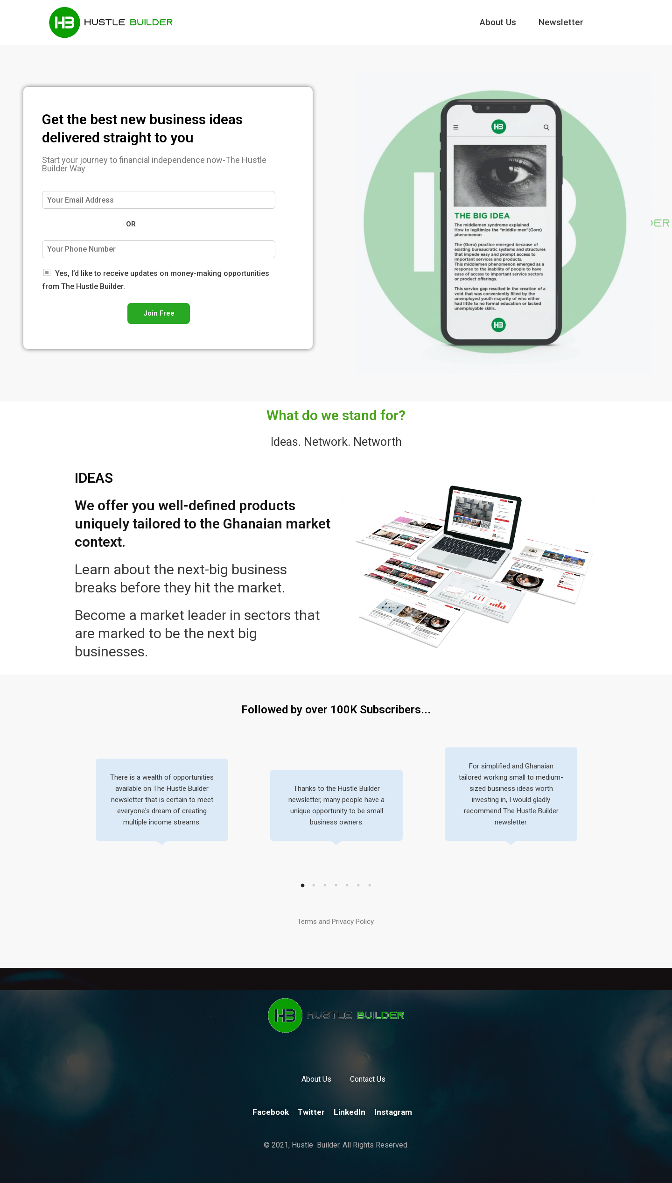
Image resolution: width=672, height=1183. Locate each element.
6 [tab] (358, 885)
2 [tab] (313, 885)
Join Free (159, 313)
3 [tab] (324, 885)
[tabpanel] (162, 805)
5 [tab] (347, 885)
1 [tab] (302, 885)
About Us (498, 22)
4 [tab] (336, 885)
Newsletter (561, 22)
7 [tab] (369, 885)
